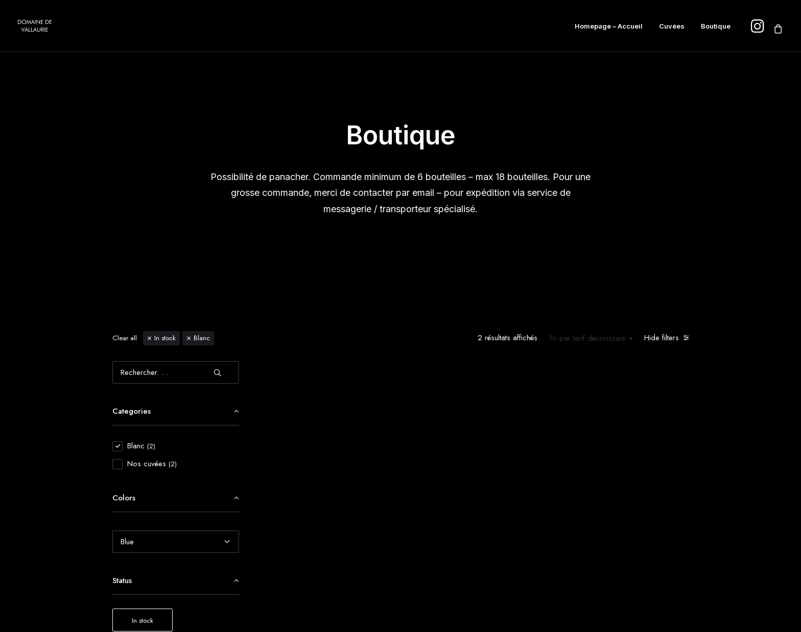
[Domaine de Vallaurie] (34, 26)
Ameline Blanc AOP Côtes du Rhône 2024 (482, 497)
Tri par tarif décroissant (587, 193)
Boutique (716, 26)
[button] (341, 538)
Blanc (202, 192)
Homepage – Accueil (609, 26)
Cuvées (672, 26)
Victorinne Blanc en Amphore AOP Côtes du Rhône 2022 (341, 499)
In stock (165, 192)
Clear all (124, 192)
